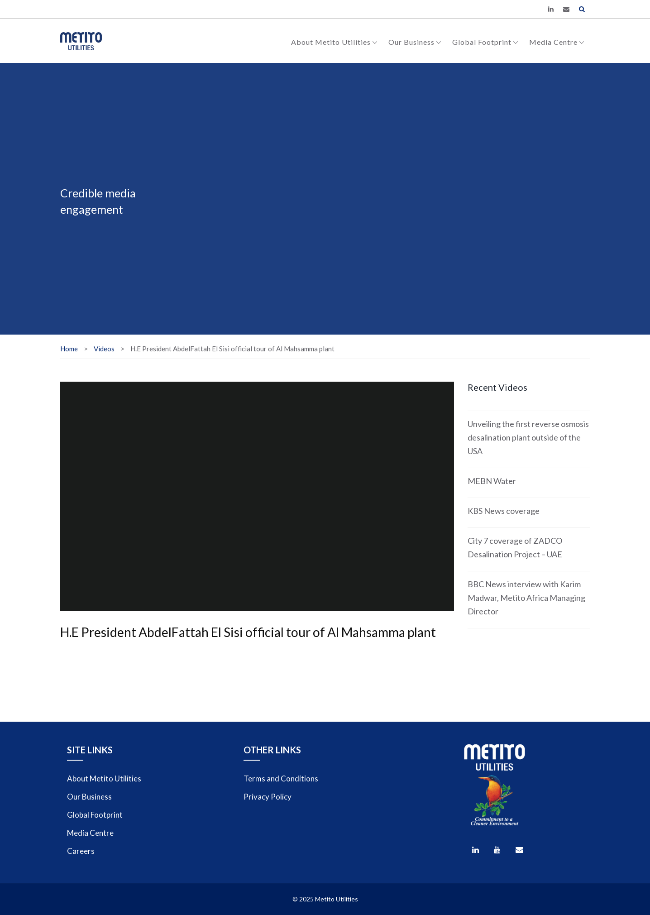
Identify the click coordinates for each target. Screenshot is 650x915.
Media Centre (556, 42)
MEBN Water (492, 481)
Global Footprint (485, 42)
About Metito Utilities (334, 42)
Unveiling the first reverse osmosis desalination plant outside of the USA (528, 437)
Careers (81, 851)
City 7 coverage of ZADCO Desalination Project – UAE (515, 547)
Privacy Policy (268, 796)
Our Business (414, 42)
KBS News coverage (504, 511)
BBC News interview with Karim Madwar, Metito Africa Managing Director (526, 597)
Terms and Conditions (281, 778)
